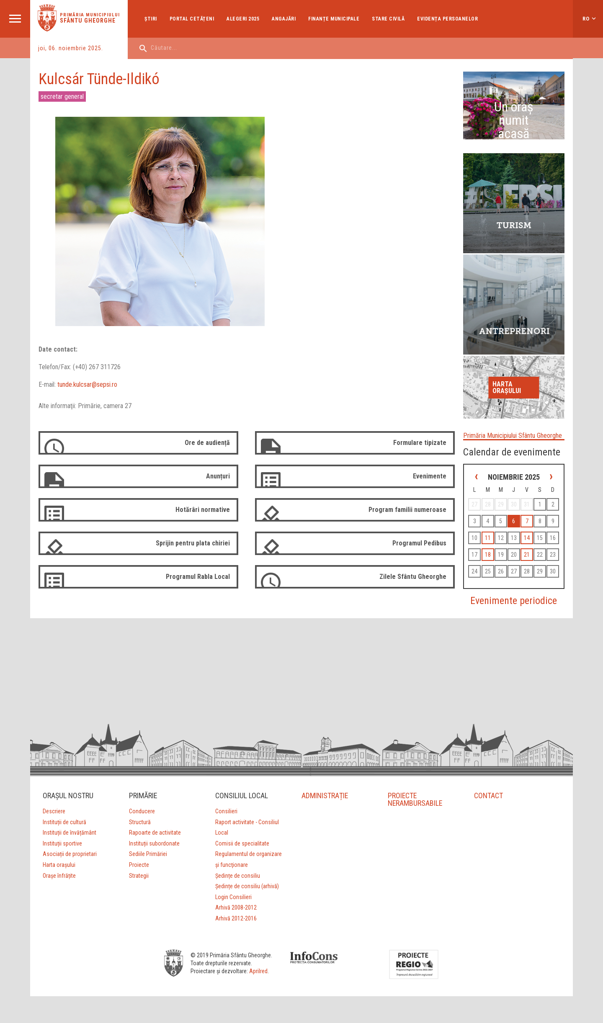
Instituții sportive (62, 843)
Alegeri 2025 (243, 19)
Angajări (284, 19)
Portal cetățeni (192, 19)
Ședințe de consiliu (237, 875)
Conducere (142, 811)
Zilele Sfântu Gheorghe (412, 577)
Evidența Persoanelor (447, 19)
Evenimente (429, 476)
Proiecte (139, 864)
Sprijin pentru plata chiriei (193, 543)
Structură (140, 822)
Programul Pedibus (419, 543)
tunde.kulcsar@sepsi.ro (87, 384)
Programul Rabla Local (198, 577)
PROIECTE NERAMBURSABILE (415, 799)
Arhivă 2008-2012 (236, 907)
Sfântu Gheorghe (88, 20)
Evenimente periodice (513, 601)
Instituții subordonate (154, 843)
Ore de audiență (207, 443)
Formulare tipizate (419, 443)
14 (527, 538)
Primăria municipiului (90, 15)
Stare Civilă (388, 19)
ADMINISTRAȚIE (325, 795)
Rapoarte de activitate (155, 832)
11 (488, 538)
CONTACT (488, 795)
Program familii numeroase (407, 510)
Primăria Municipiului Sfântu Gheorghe (512, 436)
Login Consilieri (233, 897)
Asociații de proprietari (70, 854)
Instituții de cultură (64, 822)
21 (527, 554)
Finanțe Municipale (333, 19)
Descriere (54, 811)
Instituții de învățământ (69, 832)
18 (488, 554)
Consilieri (226, 811)
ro (586, 18)
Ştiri (150, 19)
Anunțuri (218, 476)
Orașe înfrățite (59, 875)
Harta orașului (506, 387)
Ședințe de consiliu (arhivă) (247, 886)
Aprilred (258, 971)
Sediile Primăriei (148, 854)
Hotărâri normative (202, 510)
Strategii (139, 875)
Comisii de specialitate (242, 843)
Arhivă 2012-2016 (236, 918)
